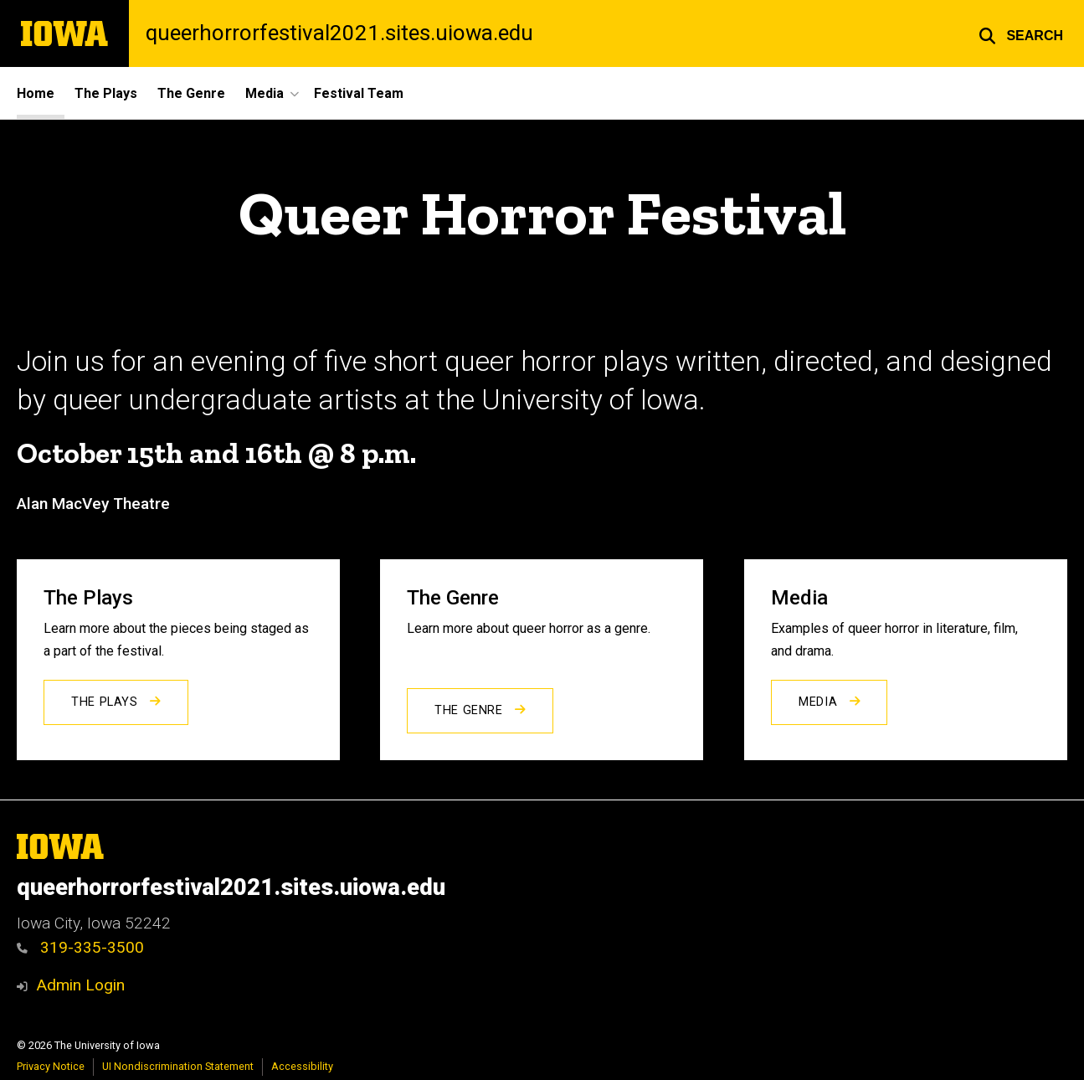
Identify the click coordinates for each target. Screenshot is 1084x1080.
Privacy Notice (51, 1066)
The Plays (105, 93)
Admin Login (80, 985)
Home (35, 93)
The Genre (191, 93)
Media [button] (264, 93)
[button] (1021, 33)
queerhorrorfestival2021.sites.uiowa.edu (339, 33)
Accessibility (302, 1066)
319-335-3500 (80, 947)
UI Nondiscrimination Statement (178, 1066)
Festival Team (358, 93)
